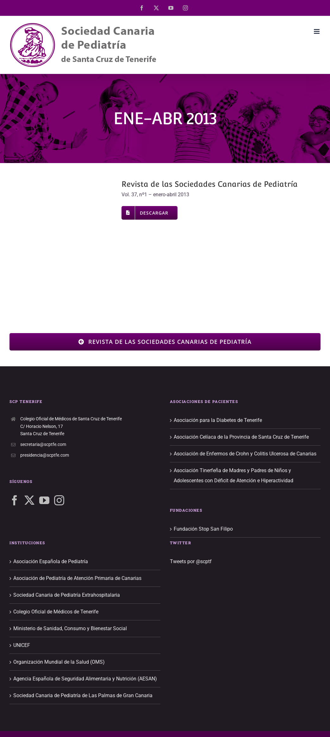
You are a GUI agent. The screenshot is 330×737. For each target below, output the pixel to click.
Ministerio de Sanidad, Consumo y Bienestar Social (70, 628)
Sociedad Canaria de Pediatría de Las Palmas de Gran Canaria (83, 695)
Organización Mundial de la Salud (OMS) (59, 662)
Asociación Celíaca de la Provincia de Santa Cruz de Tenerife (241, 437)
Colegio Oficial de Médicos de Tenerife (55, 612)
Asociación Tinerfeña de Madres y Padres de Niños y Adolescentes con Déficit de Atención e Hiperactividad (233, 475)
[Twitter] (29, 500)
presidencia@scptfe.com (44, 455)
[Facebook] (14, 500)
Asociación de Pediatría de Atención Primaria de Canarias (77, 578)
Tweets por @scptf (191, 561)
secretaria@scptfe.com (43, 444)
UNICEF (21, 645)
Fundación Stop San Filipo (203, 529)
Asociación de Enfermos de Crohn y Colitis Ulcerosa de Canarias (245, 454)
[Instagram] (59, 500)
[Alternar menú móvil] (317, 31)
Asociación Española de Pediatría (50, 561)
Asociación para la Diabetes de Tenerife (218, 420)
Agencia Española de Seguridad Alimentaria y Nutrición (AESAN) (85, 679)
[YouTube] (44, 500)
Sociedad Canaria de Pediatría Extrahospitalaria (66, 595)
